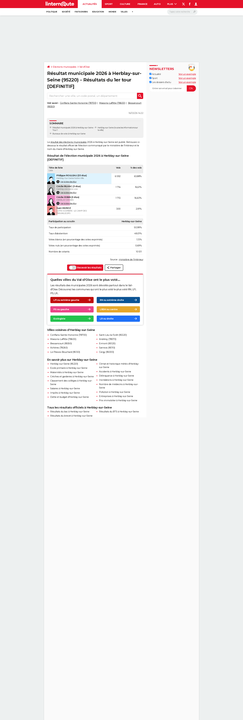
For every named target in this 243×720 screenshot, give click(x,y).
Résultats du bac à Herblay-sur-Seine (69, 411)
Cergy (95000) (106, 352)
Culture (125, 4)
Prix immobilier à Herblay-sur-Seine (118, 400)
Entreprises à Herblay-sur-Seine (116, 396)
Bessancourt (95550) (61, 343)
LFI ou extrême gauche (66, 300)
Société (66, 12)
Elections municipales (64, 66)
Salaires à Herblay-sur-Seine (65, 388)
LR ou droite (106, 318)
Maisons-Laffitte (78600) (112, 103)
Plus (172, 4)
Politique (51, 12)
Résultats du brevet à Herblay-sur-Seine (71, 415)
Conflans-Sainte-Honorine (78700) (78, 103)
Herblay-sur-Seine (106, 127)
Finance (142, 4)
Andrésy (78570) (107, 339)
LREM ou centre (108, 309)
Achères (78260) (59, 347)
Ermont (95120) (107, 343)
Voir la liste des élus (66, 181)
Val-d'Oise (84, 66)
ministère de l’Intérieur (131, 259)
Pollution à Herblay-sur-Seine (114, 392)
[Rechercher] (182, 12)
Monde (112, 12)
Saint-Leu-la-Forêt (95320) (113, 335)
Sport (109, 4)
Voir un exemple (187, 74)
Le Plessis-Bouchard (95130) (65, 352)
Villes (124, 12)
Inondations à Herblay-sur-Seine (116, 380)
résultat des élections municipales (68, 142)
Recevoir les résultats (85, 267)
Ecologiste (59, 318)
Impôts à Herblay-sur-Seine (65, 392)
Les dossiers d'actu (160, 82)
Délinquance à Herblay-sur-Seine (116, 375)
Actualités (90, 4)
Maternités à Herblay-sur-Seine (66, 372)
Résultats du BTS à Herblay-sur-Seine (119, 411)
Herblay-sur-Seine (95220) (64, 363)
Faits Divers (81, 12)
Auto (157, 4)
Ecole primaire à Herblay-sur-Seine (68, 368)
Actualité (155, 74)
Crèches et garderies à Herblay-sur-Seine (72, 376)
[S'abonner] (172, 88)
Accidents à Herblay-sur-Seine (115, 371)
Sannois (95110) (107, 347)
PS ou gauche (61, 309)
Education (98, 12)
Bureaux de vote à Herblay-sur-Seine (69, 133)
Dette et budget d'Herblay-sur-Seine (69, 397)
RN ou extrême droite (112, 300)
